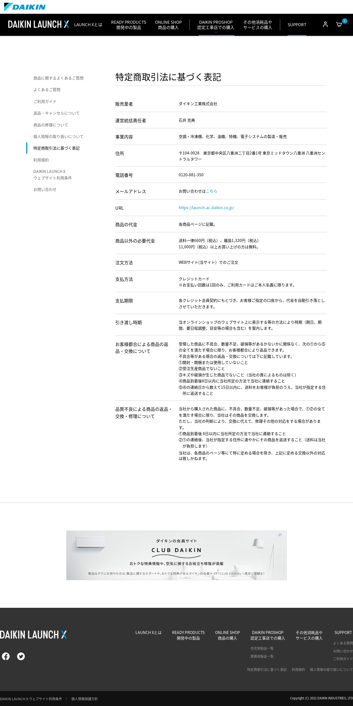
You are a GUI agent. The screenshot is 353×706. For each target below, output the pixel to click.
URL (119, 207)
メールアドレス (130, 191)
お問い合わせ (45, 189)
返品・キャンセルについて (56, 113)
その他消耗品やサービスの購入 (257, 25)
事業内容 (124, 136)
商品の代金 (126, 224)
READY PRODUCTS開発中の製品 (188, 635)
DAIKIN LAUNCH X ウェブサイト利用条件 (52, 174)
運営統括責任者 (130, 120)
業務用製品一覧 (262, 656)
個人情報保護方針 (84, 698)
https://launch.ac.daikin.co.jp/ (206, 207)
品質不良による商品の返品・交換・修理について (144, 412)
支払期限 (124, 300)
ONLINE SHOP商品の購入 (227, 635)
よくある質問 (343, 643)
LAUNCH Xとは (88, 25)
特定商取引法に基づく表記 (56, 148)
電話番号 (124, 175)
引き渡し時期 (128, 322)
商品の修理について (50, 124)
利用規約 (41, 159)
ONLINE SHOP (168, 25)
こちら (211, 191)
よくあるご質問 (46, 89)
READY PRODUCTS (128, 25)
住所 (119, 153)
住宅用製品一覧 (262, 648)
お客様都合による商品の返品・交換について (141, 348)
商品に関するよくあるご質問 (58, 78)
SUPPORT (297, 25)
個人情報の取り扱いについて (58, 136)
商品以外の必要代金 (135, 240)
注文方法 (124, 262)
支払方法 (124, 279)
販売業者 (124, 103)
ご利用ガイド (45, 101)
